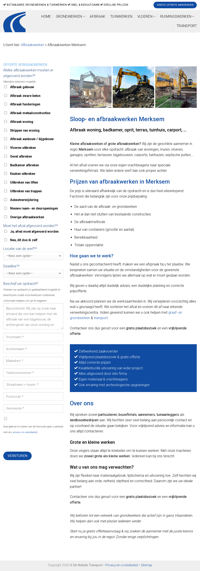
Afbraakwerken (32, 45)
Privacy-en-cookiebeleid (121, 565)
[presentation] (36, 443)
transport (101, 318)
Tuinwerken (121, 16)
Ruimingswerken (177, 16)
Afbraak (97, 16)
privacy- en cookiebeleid (25, 432)
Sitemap (146, 565)
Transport (187, 26)
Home (46, 16)
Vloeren (146, 16)
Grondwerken (70, 16)
